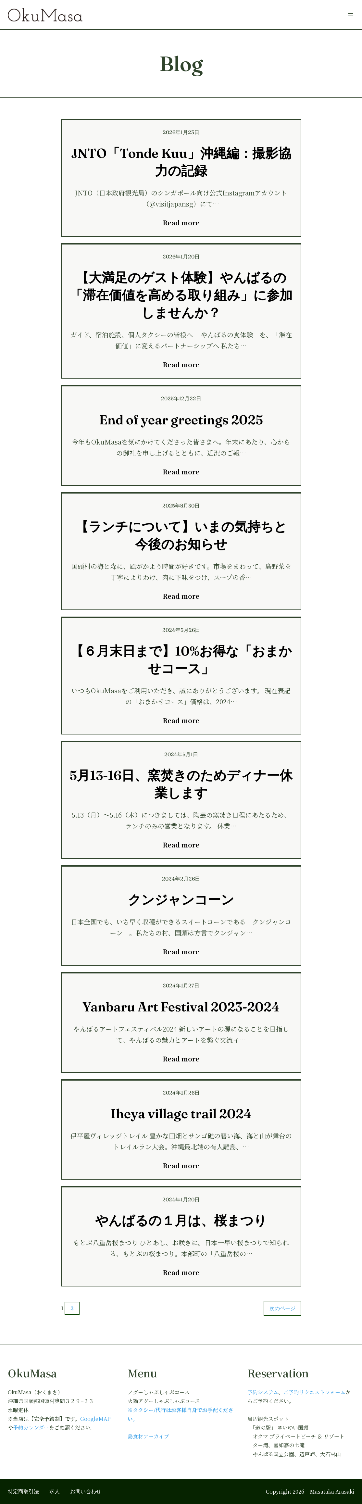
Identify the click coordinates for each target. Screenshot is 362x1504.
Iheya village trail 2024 (181, 1114)
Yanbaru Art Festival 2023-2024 (181, 1007)
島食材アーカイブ (148, 1436)
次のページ (282, 1308)
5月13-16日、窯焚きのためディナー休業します (181, 784)
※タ (133, 1410)
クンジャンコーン (181, 900)
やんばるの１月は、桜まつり (181, 1220)
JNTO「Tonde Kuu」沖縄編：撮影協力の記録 (181, 162)
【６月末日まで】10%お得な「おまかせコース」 (181, 659)
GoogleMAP (95, 1419)
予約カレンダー (31, 1427)
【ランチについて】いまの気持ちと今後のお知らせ (181, 535)
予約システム (262, 1392)
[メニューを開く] (350, 15)
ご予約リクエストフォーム (314, 1392)
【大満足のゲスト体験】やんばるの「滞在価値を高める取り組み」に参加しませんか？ (181, 294)
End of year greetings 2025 (181, 420)
